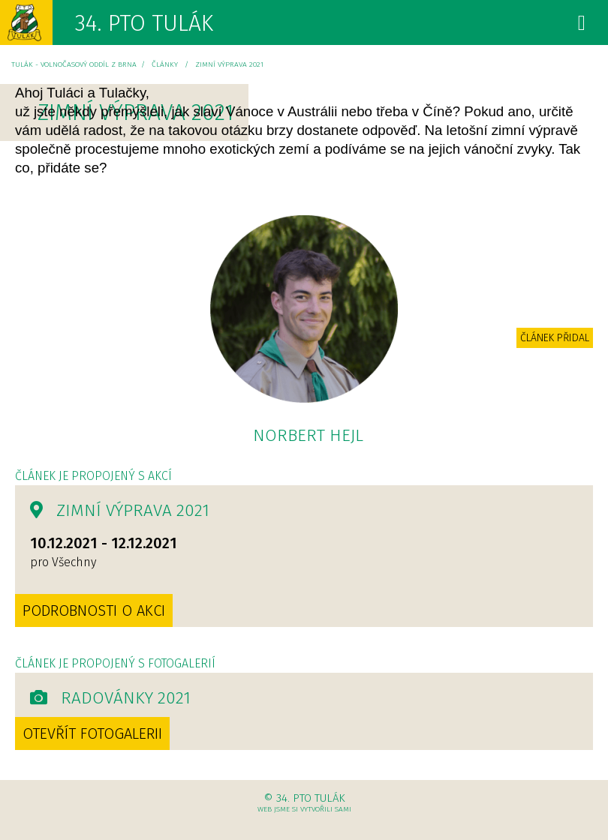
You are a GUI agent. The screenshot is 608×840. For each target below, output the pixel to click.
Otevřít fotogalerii (92, 733)
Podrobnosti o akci (94, 611)
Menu (562, 28)
